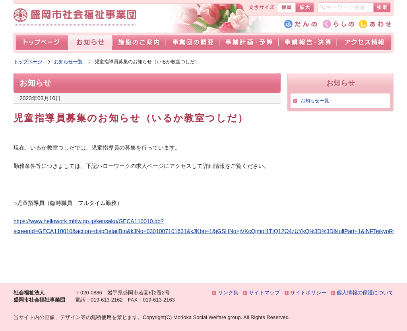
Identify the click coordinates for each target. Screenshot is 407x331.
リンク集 (228, 293)
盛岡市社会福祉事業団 (77, 15)
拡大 (304, 7)
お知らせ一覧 (68, 61)
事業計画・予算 (249, 43)
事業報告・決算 (307, 43)
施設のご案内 (139, 43)
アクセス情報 (364, 43)
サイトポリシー (308, 293)
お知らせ (90, 43)
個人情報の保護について (365, 293)
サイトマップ (264, 293)
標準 (286, 7)
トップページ (42, 43)
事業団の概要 (193, 43)
